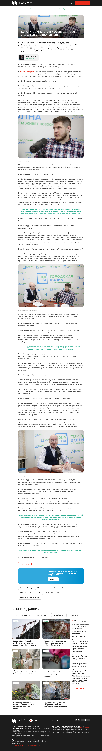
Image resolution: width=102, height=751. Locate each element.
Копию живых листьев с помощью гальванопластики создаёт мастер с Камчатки (81, 633)
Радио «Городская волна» (58, 720)
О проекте (42, 720)
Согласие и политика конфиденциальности (26, 745)
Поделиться (25, 564)
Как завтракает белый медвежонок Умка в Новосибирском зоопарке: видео (79, 649)
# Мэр (15, 615)
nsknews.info (84, 727)
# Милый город (58, 615)
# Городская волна (26, 593)
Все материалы (83, 3)
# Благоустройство (42, 615)
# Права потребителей (60, 588)
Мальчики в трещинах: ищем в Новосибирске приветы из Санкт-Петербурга (79, 680)
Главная (14, 9)
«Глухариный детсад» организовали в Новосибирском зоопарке (79, 672)
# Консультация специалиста (30, 597)
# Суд (39, 593)
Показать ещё (79, 688)
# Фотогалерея (73, 615)
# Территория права (53, 593)
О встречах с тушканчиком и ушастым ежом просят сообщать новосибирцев (81, 641)
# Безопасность (42, 588)
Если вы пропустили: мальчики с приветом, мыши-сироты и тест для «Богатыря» (79, 657)
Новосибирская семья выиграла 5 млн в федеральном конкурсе (80, 665)
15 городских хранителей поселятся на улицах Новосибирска (80, 626)
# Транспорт (26, 615)
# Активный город (26, 588)
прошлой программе (27, 72)
